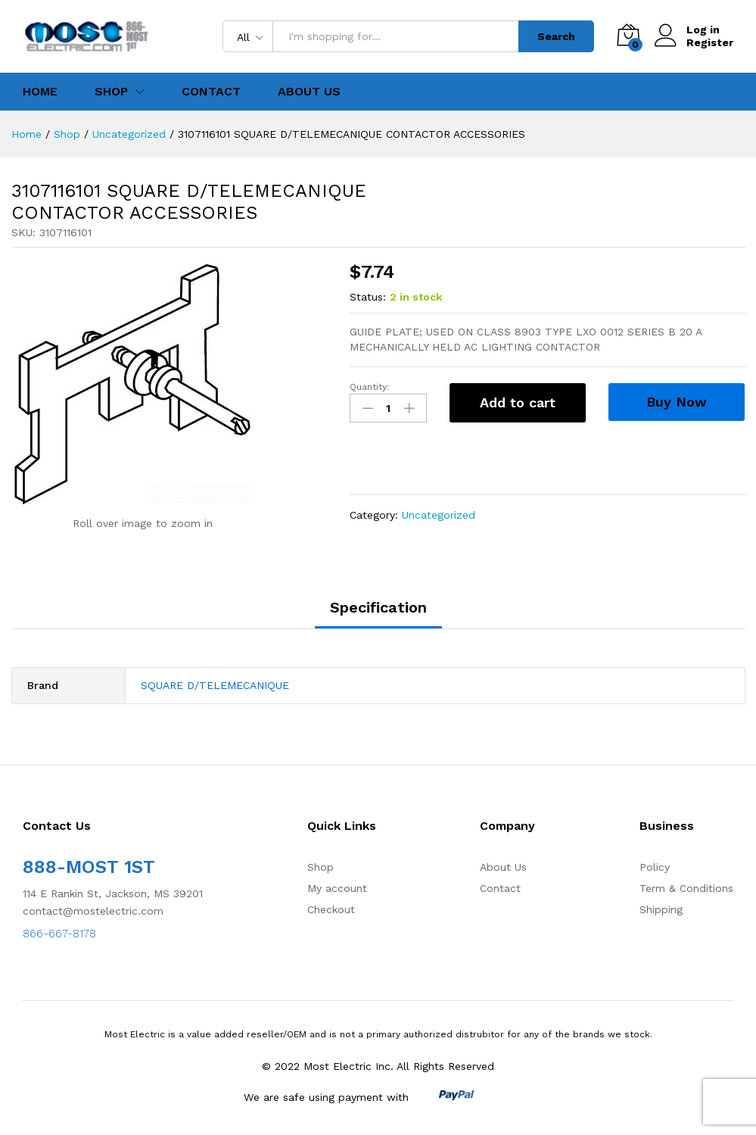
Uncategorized (438, 515)
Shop (320, 867)
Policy (654, 867)
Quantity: (369, 386)
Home (40, 92)
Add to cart (517, 402)
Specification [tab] (378, 607)
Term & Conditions (686, 888)
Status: (368, 297)
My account (337, 888)
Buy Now (676, 402)
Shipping (661, 909)
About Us (309, 92)
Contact (211, 92)
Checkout (331, 909)
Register (709, 42)
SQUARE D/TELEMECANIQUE (215, 685)
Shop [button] (111, 92)
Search (556, 36)
